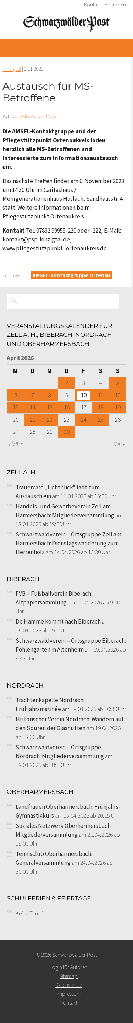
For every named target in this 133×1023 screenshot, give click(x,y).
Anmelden (115, 4)
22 (49, 420)
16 (67, 407)
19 (118, 407)
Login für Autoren (69, 967)
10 (84, 395)
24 (84, 420)
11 (101, 395)
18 (101, 407)
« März (15, 444)
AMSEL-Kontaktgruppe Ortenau (71, 275)
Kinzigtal (11, 69)
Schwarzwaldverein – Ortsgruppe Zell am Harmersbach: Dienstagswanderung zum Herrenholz (68, 543)
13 (15, 407)
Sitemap (69, 976)
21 (32, 420)
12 (118, 395)
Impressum (68, 993)
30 (67, 432)
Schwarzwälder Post (34, 115)
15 (49, 407)
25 (101, 420)
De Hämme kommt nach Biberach (58, 621)
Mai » (119, 444)
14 (32, 407)
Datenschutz (68, 985)
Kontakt (92, 4)
